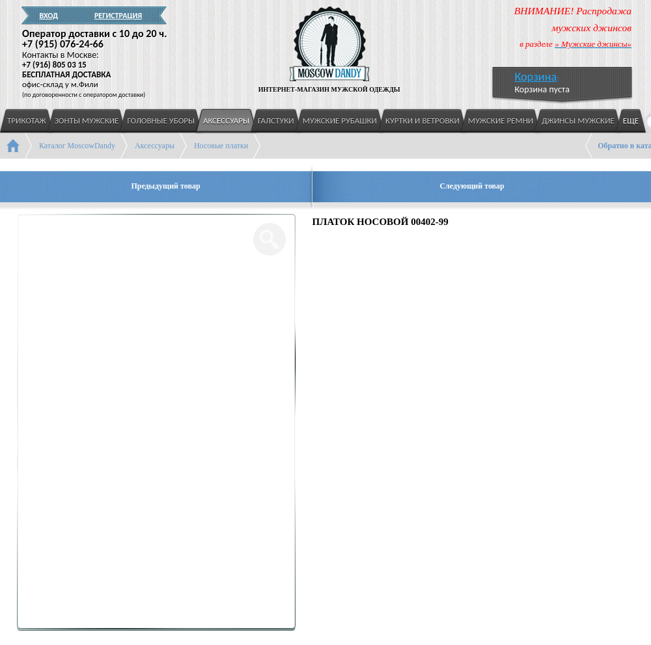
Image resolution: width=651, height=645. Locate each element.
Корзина (535, 77)
